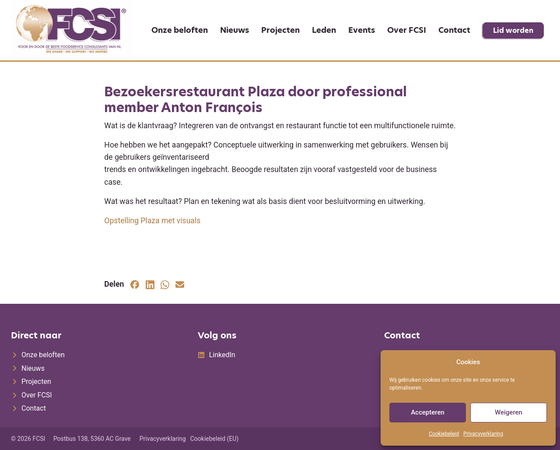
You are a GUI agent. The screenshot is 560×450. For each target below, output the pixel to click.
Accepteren (427, 412)
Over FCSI (406, 30)
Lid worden (513, 30)
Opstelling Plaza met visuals (152, 220)
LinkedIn (222, 355)
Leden (324, 30)
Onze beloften (179, 30)
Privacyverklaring (483, 434)
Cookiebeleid (444, 434)
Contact (454, 30)
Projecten (280, 30)
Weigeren (508, 412)
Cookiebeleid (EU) (214, 438)
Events (361, 30)
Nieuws (234, 30)
